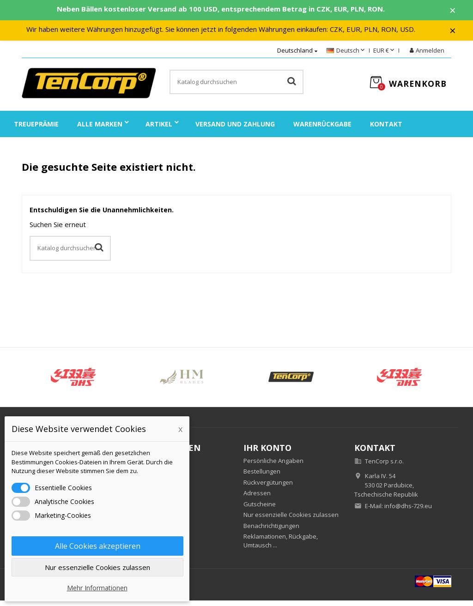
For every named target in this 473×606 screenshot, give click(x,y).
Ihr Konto (267, 453)
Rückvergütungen (268, 488)
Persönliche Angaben (273, 466)
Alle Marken (99, 129)
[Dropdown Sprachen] (346, 56)
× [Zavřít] (459, 12)
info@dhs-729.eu (408, 511)
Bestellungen (261, 477)
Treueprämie (36, 129)
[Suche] (236, 87)
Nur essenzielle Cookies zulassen (291, 520)
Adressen (257, 498)
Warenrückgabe (322, 129)
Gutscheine (259, 509)
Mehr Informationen (97, 587)
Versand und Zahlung (235, 129)
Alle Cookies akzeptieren (97, 546)
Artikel (159, 129)
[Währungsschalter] (384, 56)
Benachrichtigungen (271, 531)
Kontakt (386, 129)
